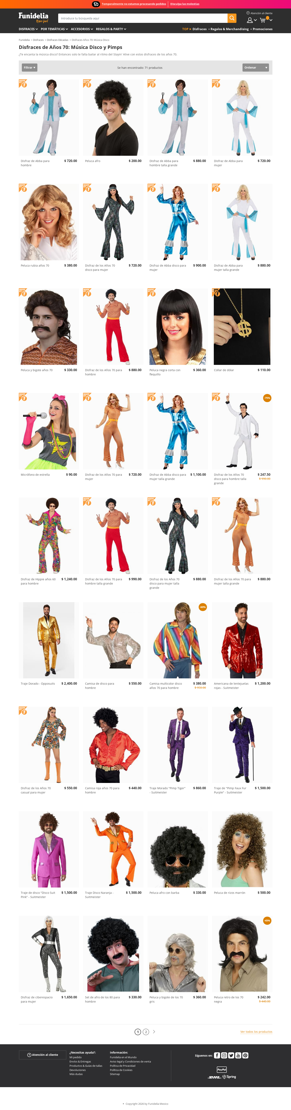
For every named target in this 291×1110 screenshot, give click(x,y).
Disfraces (27, 29)
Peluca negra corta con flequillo (165, 372)
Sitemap (115, 1074)
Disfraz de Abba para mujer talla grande (228, 268)
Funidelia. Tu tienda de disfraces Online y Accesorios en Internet (33, 18)
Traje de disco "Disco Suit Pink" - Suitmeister (38, 895)
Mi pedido (76, 1057)
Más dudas (76, 1074)
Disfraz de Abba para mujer (228, 163)
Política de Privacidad (122, 1066)
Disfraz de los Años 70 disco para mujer (100, 268)
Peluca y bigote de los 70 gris (166, 999)
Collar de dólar (224, 370)
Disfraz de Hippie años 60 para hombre (38, 581)
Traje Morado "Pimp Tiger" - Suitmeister (168, 790)
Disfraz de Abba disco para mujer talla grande (168, 477)
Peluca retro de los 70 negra (228, 999)
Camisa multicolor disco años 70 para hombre (166, 686)
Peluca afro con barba (164, 893)
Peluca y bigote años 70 (37, 370)
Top (185, 29)
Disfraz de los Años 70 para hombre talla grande (103, 581)
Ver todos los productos (256, 1032)
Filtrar (28, 67)
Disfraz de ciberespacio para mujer (37, 999)
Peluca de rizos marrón (229, 893)
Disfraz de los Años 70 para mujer (103, 477)
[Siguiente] (154, 1031)
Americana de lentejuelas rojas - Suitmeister (231, 686)
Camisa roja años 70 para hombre (102, 790)
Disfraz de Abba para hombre (35, 163)
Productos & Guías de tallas (86, 1066)
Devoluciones (78, 1070)
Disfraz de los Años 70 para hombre (103, 372)
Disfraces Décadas (57, 40)
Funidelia (24, 40)
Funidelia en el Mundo (123, 1057)
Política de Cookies (121, 1070)
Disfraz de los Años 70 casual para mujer (36, 790)
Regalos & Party (109, 29)
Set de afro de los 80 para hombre (102, 999)
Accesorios (80, 29)
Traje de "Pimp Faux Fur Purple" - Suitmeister (230, 790)
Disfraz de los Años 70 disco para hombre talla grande (230, 479)
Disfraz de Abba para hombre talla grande (164, 163)
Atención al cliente (42, 1055)
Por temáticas (53, 29)
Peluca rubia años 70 (35, 265)
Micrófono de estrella (35, 475)
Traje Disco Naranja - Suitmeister (99, 895)
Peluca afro (92, 161)
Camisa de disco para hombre (99, 686)
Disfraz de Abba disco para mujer (168, 268)
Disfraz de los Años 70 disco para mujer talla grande (164, 583)
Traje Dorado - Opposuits (38, 683)
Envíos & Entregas (80, 1061)
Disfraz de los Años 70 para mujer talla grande (232, 581)
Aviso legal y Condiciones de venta (130, 1061)
